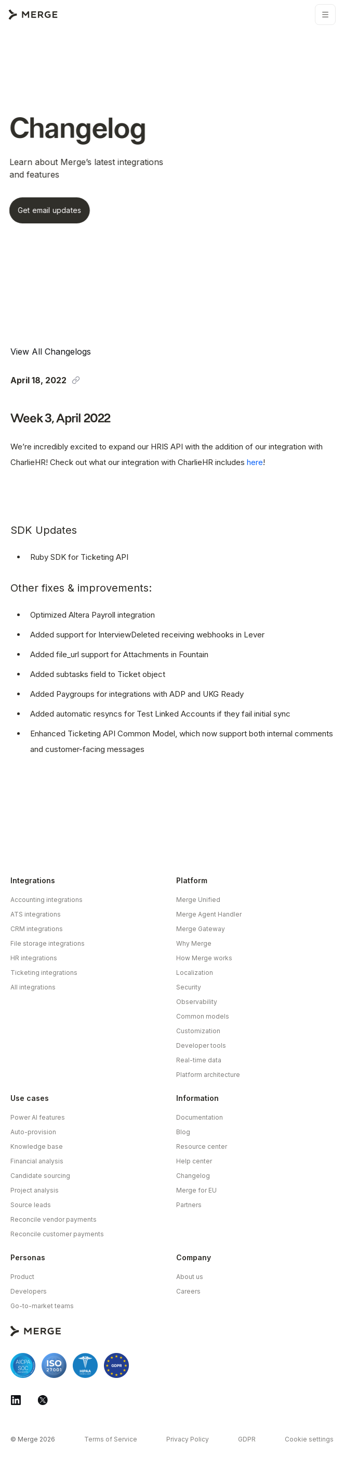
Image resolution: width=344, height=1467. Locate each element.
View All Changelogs (50, 351)
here (255, 462)
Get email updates (40, 210)
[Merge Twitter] (42, 1400)
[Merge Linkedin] (15, 1400)
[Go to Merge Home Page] (33, 14)
